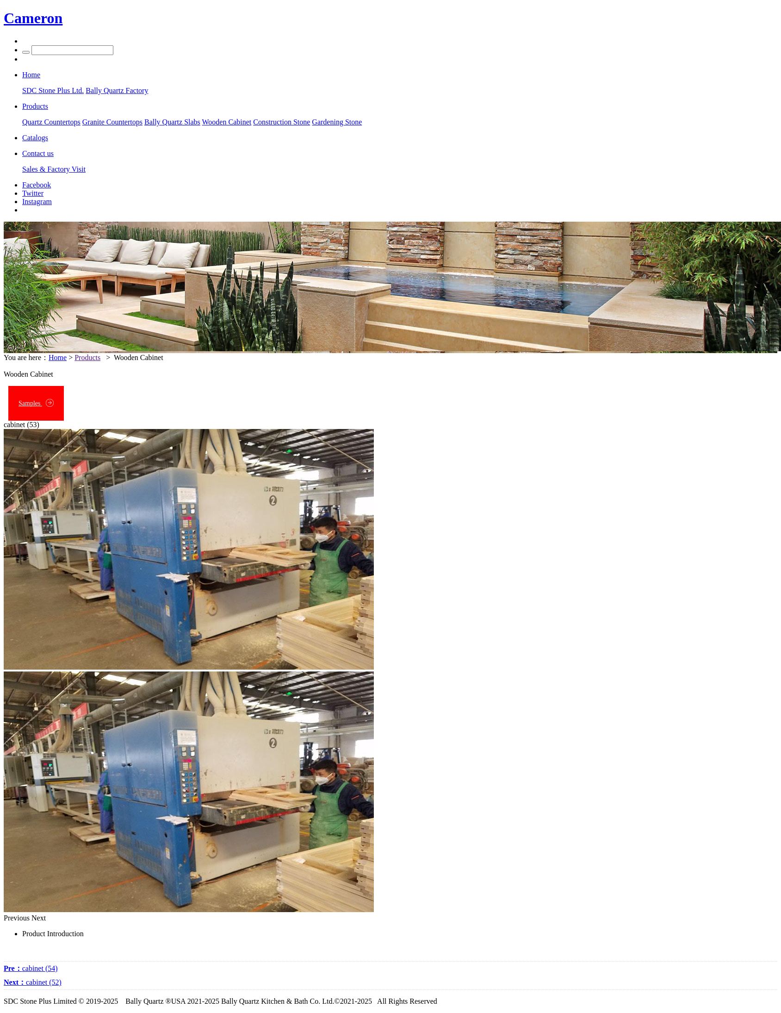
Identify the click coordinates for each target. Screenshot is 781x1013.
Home (58, 357)
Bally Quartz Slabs (172, 122)
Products (87, 357)
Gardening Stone (337, 122)
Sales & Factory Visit (54, 169)
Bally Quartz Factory (117, 90)
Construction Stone (281, 122)
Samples (36, 403)
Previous (17, 918)
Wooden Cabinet (227, 122)
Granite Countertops (112, 122)
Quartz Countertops (51, 122)
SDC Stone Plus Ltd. (53, 90)
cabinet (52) (33, 982)
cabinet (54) (31, 968)
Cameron (33, 18)
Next (38, 918)
